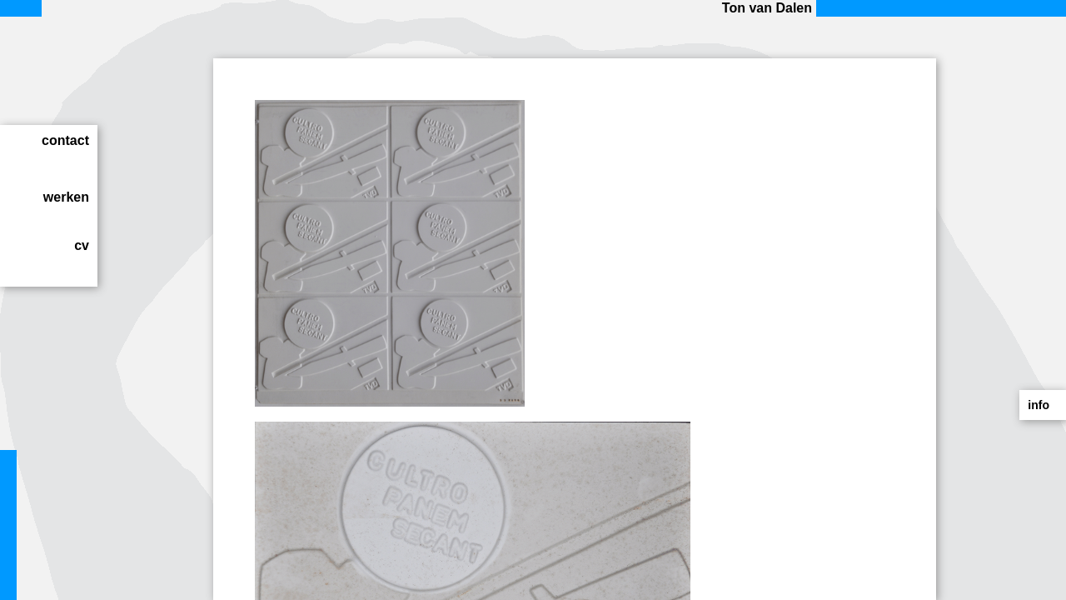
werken (66, 197)
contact (65, 140)
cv (81, 245)
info (1038, 405)
